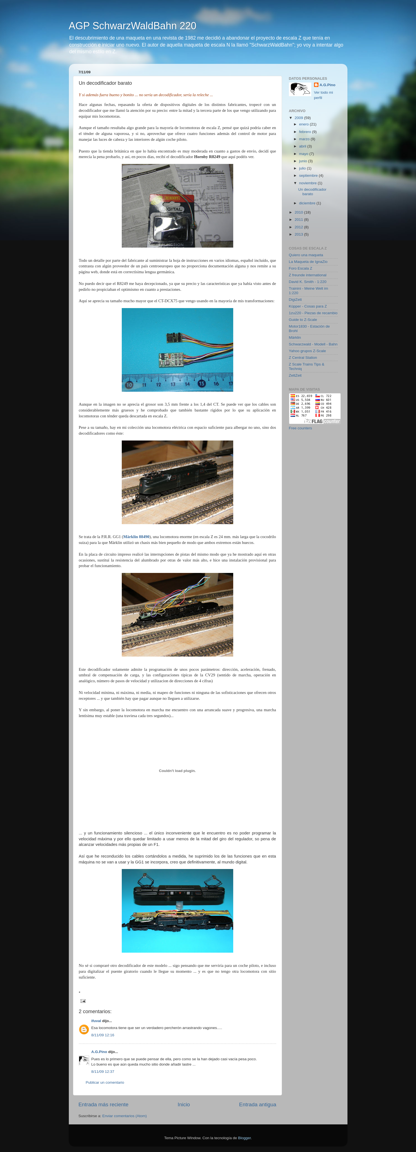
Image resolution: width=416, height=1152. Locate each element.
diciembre (308, 203)
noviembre (308, 183)
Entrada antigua (257, 1104)
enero (304, 124)
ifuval (96, 1021)
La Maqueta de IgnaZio (308, 262)
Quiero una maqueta (306, 255)
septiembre (309, 175)
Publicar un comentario (105, 1082)
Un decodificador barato (312, 191)
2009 (299, 118)
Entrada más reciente (104, 1104)
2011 (299, 219)
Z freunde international (308, 275)
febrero (305, 132)
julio (303, 168)
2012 (299, 227)
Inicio (184, 1104)
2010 (299, 212)
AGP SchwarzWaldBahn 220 (132, 26)
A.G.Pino (99, 1052)
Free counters (300, 428)
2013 (299, 234)
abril (303, 146)
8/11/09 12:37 (103, 1071)
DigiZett (295, 299)
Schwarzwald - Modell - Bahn (313, 344)
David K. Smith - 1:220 (308, 282)
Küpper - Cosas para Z (308, 306)
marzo (305, 139)
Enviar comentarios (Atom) (124, 1116)
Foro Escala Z (300, 268)
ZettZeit (295, 375)
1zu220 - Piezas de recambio (313, 313)
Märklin (295, 337)
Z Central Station (303, 357)
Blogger (244, 1138)
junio (303, 161)
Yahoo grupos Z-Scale (307, 351)
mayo (304, 154)
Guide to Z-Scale (303, 320)
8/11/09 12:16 (103, 1035)
